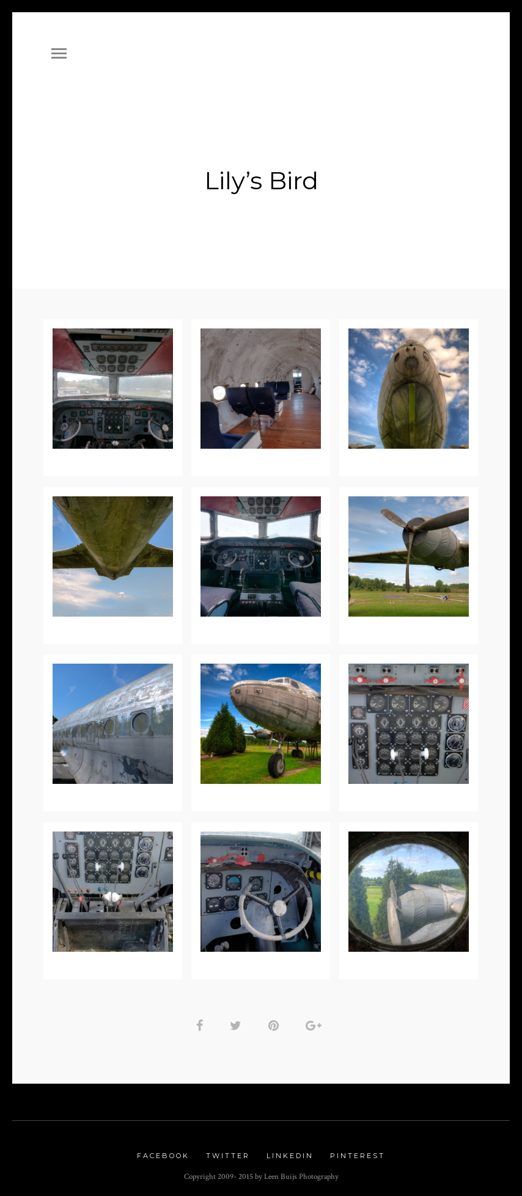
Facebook (163, 1151)
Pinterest (357, 1151)
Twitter (228, 1151)
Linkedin (290, 1151)
